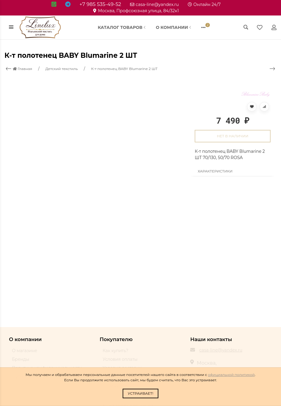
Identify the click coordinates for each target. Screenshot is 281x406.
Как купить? (115, 353)
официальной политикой (231, 374)
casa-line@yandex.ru (154, 4)
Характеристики (215, 171)
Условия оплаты (120, 362)
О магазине (24, 353)
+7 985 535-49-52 (100, 4)
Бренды (20, 362)
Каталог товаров (122, 27)
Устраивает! (140, 393)
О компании (174, 27)
